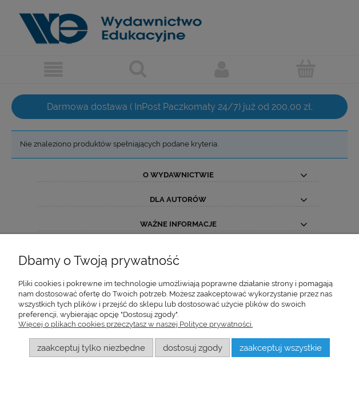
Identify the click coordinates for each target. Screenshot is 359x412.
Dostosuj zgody (192, 347)
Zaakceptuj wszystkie (281, 347)
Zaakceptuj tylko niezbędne (91, 347)
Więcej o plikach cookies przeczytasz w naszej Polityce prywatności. (135, 324)
